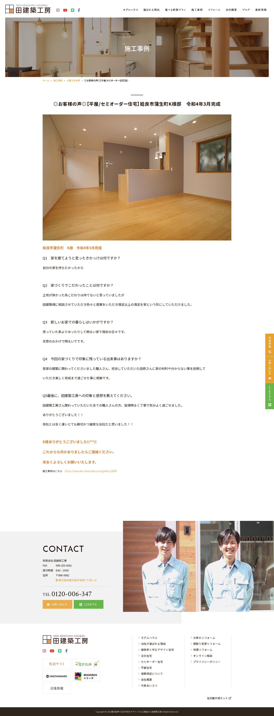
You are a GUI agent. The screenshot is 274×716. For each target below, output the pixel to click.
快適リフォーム (202, 649)
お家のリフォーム (204, 638)
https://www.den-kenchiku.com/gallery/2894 (91, 471)
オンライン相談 (202, 656)
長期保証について (152, 673)
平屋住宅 (146, 667)
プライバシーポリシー (207, 661)
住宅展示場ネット (217, 698)
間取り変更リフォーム (207, 643)
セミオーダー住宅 (152, 661)
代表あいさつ (149, 685)
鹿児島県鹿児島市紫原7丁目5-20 (78, 580)
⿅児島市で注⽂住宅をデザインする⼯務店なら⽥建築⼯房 (136, 711)
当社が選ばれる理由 (153, 643)
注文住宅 (146, 656)
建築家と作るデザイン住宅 (157, 649)
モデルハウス (149, 638)
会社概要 (146, 679)
